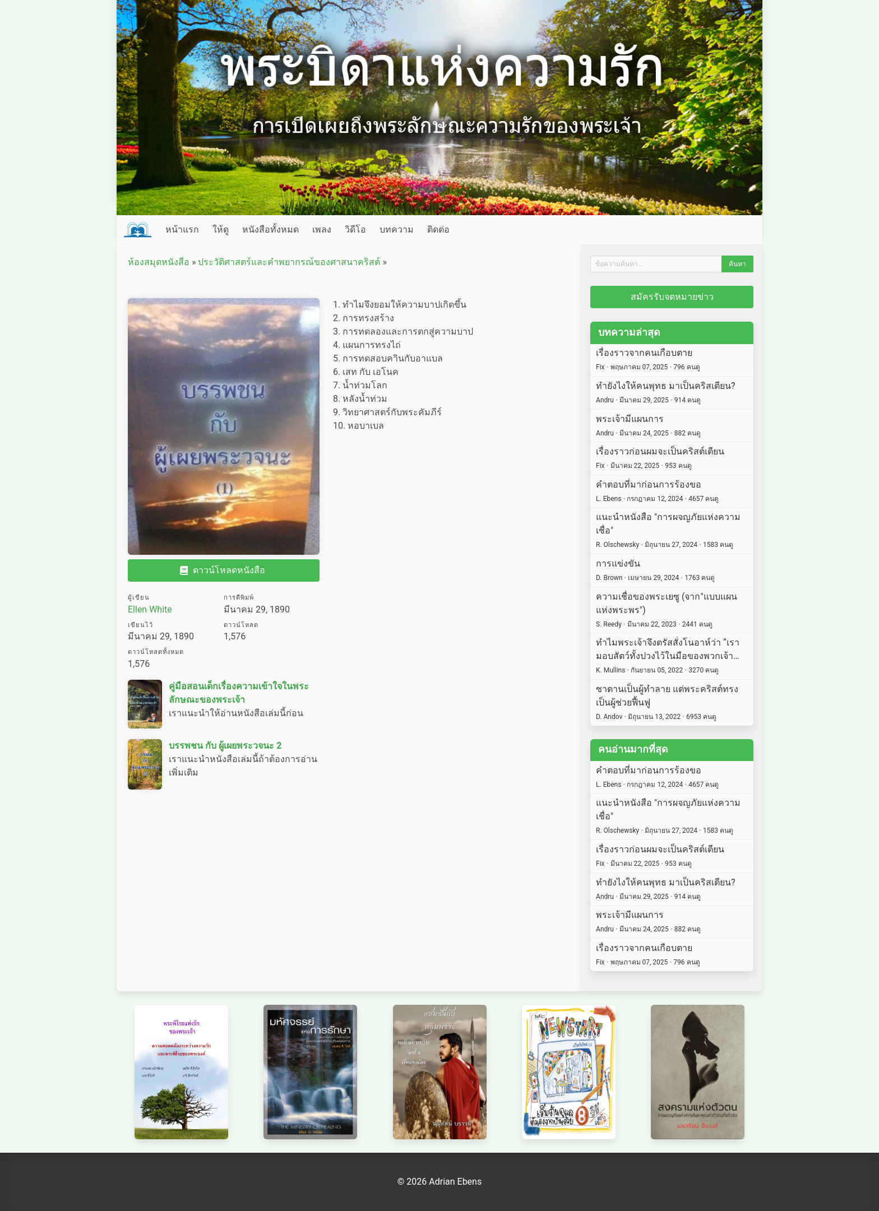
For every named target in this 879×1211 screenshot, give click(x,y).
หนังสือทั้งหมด (270, 229)
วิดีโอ (355, 229)
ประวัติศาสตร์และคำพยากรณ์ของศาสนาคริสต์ (289, 262)
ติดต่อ (438, 229)
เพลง (321, 229)
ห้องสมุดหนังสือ (158, 262)
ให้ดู (220, 229)
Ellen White (150, 609)
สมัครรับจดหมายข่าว (672, 296)
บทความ (397, 229)
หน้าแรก (182, 229)
